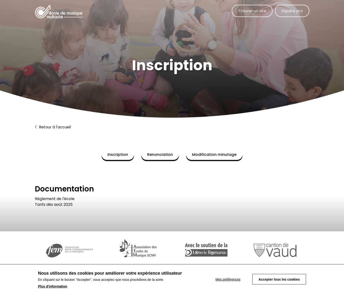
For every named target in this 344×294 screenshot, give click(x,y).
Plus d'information (52, 287)
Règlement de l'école (55, 198)
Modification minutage (214, 154)
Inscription (118, 154)
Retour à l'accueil (53, 127)
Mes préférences (227, 280)
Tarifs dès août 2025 (54, 204)
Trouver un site (252, 11)
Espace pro (292, 11)
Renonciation (160, 154)
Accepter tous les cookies (279, 280)
